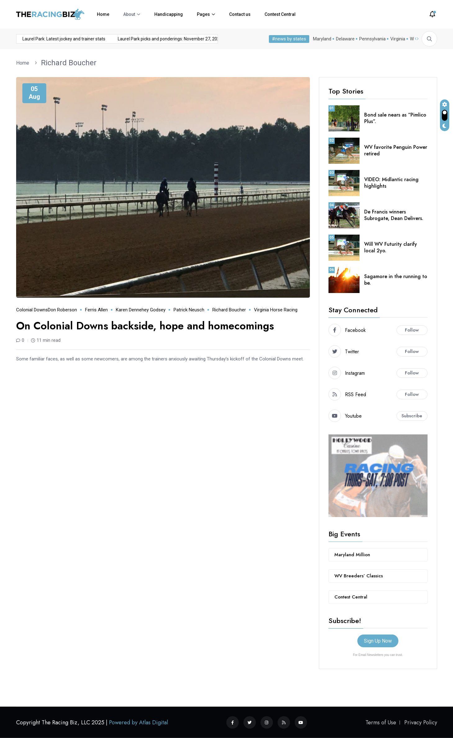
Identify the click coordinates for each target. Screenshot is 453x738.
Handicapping (168, 14)
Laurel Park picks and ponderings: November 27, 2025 (122, 38)
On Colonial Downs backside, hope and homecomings (145, 325)
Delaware (345, 39)
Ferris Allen (96, 310)
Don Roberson (62, 310)
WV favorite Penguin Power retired (395, 150)
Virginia (397, 39)
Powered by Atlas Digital (138, 722)
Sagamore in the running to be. (395, 279)
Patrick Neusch (189, 310)
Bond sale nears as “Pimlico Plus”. (395, 118)
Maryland (322, 39)
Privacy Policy (420, 722)
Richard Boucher (69, 62)
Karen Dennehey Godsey (140, 310)
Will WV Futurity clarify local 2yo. (390, 247)
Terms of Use (380, 722)
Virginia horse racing (275, 310)
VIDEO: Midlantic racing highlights (391, 183)
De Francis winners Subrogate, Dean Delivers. (393, 215)
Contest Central (280, 14)
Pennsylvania (372, 39)
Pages (203, 14)
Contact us (240, 14)
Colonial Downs (32, 310)
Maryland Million (352, 554)
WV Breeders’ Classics (358, 575)
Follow (412, 330)
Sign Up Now (378, 641)
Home (103, 14)
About (129, 14)
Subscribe (411, 415)
